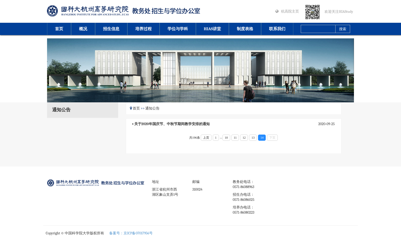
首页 (59, 29)
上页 (206, 137)
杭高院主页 (290, 11)
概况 (83, 29)
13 (252, 137)
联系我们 (277, 29)
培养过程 (143, 29)
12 (244, 137)
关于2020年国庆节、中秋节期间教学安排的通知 (172, 124)
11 (235, 137)
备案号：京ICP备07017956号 (131, 233)
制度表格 (245, 29)
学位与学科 (178, 29)
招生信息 (111, 29)
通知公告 (152, 108)
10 (226, 137)
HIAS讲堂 (212, 29)
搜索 (342, 29)
